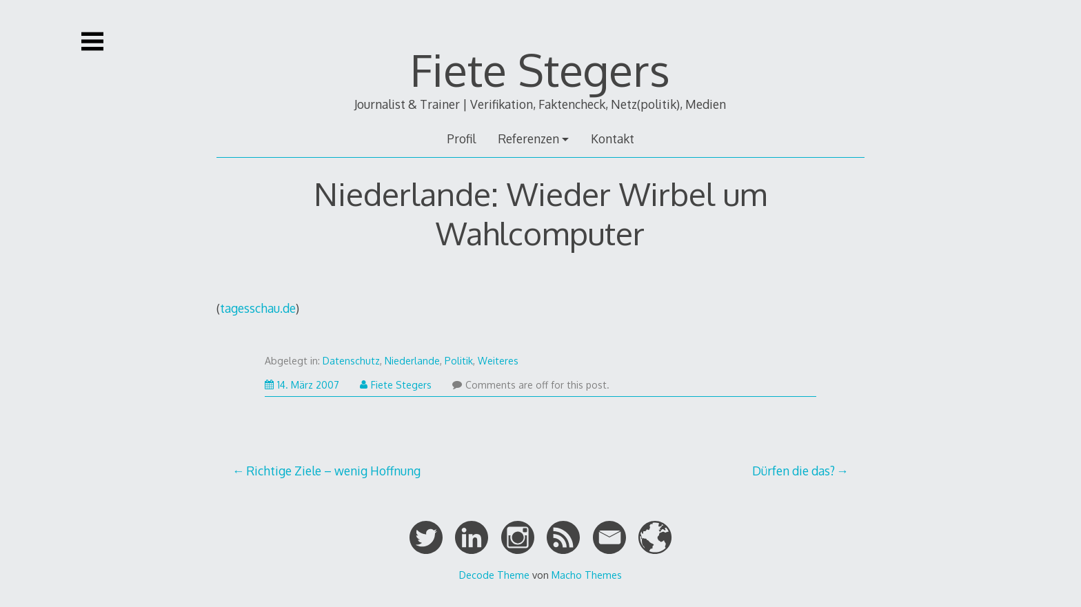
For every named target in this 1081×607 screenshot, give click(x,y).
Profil (461, 138)
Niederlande (412, 361)
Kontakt (612, 138)
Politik (459, 361)
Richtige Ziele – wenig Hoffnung (333, 470)
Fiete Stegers (540, 69)
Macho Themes (587, 574)
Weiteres (498, 361)
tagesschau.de (258, 308)
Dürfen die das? (793, 470)
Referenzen (528, 138)
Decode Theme (494, 574)
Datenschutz (351, 361)
